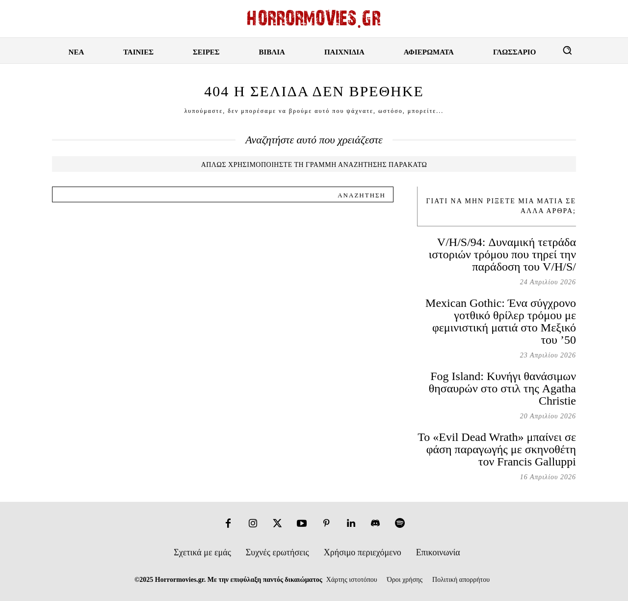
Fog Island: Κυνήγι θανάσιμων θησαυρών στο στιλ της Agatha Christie (502, 388)
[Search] (361, 194)
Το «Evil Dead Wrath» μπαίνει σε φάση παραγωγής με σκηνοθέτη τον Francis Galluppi (497, 449)
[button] (567, 50)
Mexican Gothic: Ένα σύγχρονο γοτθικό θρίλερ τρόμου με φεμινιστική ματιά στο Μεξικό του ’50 (500, 321)
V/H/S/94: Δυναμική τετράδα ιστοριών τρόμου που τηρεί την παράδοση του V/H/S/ (502, 254)
